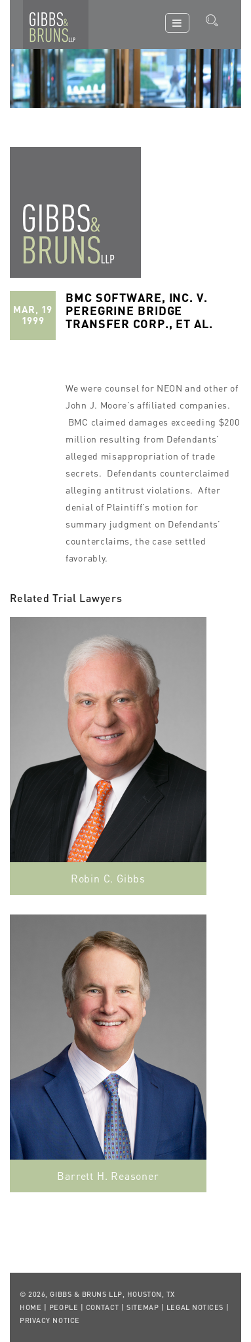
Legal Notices (194, 1307)
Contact (102, 1307)
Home (30, 1307)
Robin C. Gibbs (108, 878)
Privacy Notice (50, 1320)
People (63, 1307)
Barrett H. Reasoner (108, 1176)
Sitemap (142, 1307)
